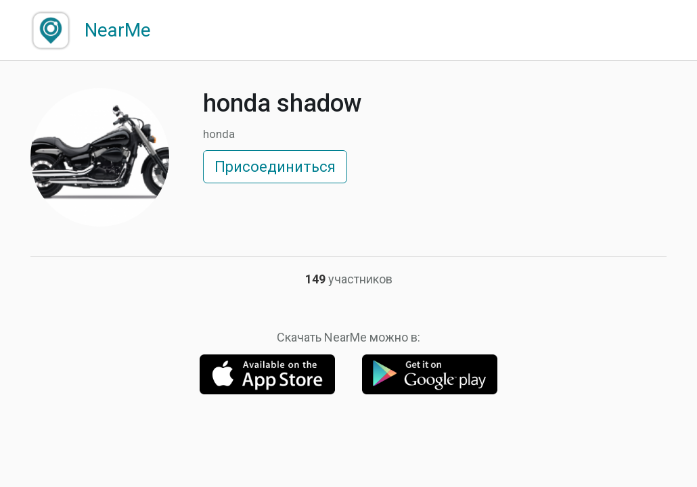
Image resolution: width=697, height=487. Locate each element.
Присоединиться (275, 166)
